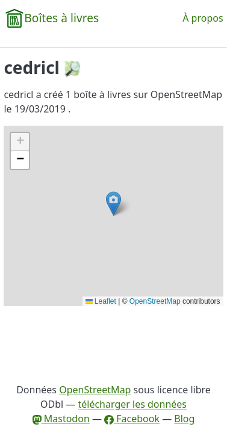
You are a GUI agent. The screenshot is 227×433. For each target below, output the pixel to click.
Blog (184, 418)
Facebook (132, 418)
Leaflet (101, 301)
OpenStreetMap (155, 301)
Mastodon (61, 418)
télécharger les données (132, 404)
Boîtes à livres (61, 18)
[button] (113, 203)
